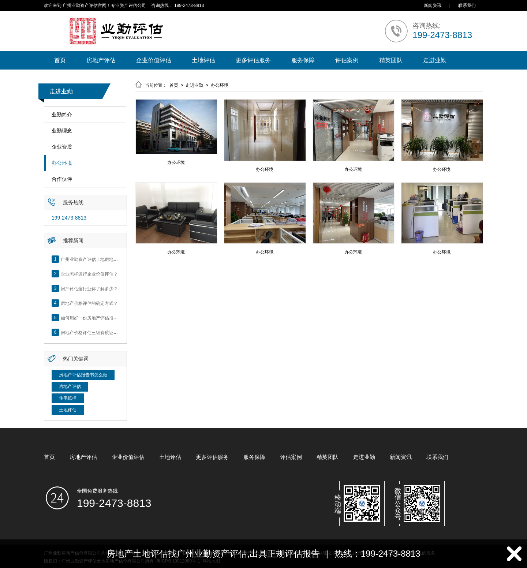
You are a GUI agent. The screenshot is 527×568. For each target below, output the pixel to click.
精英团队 (391, 60)
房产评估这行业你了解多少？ (89, 288)
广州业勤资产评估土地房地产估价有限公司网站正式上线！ (118, 259)
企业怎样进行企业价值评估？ (89, 273)
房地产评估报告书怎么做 (83, 374)
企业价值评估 (153, 60)
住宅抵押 (67, 398)
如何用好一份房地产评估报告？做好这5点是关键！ (110, 317)
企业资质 (62, 147)
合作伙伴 (62, 179)
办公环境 (62, 163)
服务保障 (303, 60)
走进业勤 (434, 60)
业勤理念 (62, 131)
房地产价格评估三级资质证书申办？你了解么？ (107, 332)
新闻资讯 (432, 5)
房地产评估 (101, 60)
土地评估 (203, 60)
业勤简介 (62, 115)
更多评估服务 (253, 60)
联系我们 (467, 5)
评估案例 (347, 60)
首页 (60, 60)
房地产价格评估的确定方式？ (89, 303)
